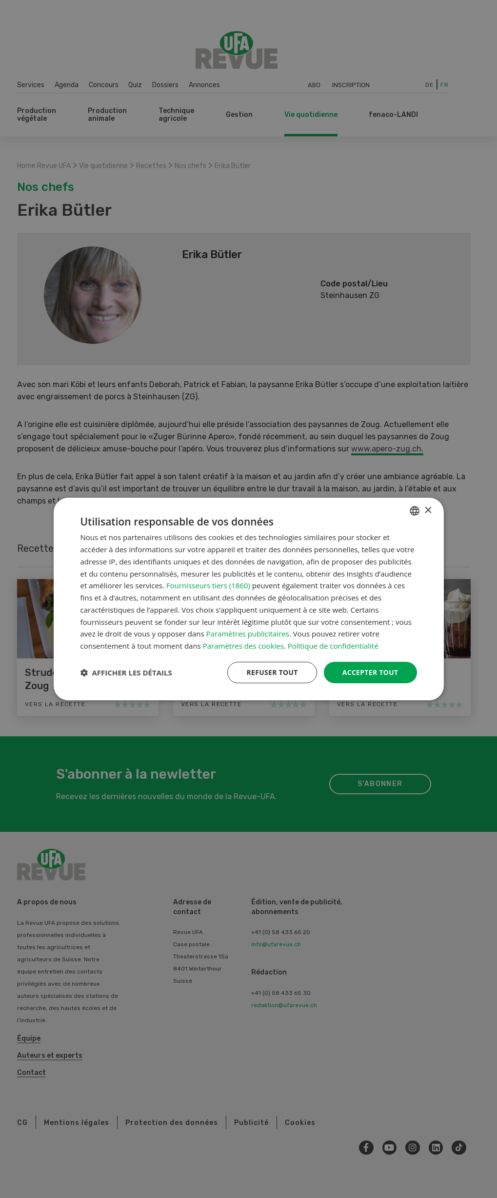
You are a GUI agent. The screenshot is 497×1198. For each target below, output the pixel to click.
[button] (126, 672)
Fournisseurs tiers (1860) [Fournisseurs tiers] (208, 585)
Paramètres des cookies (243, 646)
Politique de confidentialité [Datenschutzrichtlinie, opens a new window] (333, 646)
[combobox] (414, 511)
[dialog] (249, 599)
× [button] (428, 510)
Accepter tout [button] (369, 672)
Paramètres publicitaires (247, 633)
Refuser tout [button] (271, 672)
